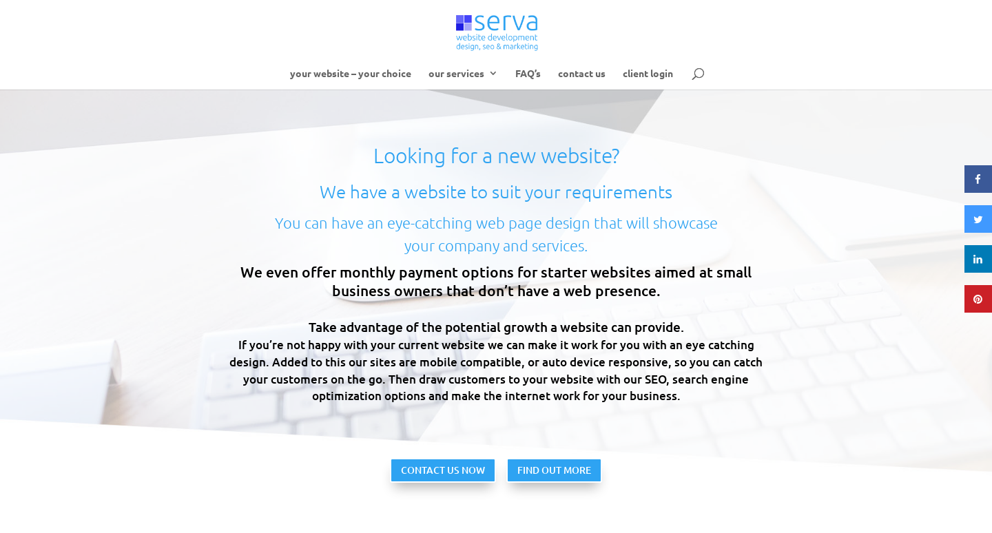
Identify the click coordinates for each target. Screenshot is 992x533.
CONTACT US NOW (443, 470)
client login (648, 73)
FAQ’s (528, 73)
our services (456, 73)
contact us (582, 73)
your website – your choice (350, 73)
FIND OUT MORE (554, 470)
